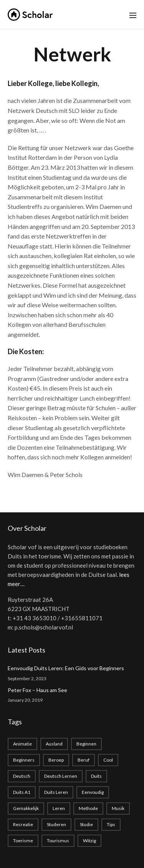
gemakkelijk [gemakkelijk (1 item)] (26, 808)
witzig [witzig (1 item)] (89, 840)
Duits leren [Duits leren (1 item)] (56, 792)
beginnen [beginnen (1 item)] (86, 744)
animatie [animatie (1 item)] (22, 744)
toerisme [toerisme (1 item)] (23, 840)
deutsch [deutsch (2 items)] (21, 776)
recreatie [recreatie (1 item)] (23, 824)
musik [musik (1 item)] (118, 808)
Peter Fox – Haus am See (37, 690)
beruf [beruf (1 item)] (83, 760)
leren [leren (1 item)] (59, 808)
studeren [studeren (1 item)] (56, 824)
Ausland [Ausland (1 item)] (54, 744)
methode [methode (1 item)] (88, 808)
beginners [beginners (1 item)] (24, 760)
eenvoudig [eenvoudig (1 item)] (93, 792)
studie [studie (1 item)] (86, 824)
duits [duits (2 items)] (96, 776)
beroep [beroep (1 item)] (56, 760)
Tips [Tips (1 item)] (111, 824)
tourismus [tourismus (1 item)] (58, 840)
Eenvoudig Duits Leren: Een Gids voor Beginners (66, 668)
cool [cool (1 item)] (108, 760)
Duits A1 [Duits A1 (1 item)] (21, 792)
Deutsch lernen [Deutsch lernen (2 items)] (60, 776)
